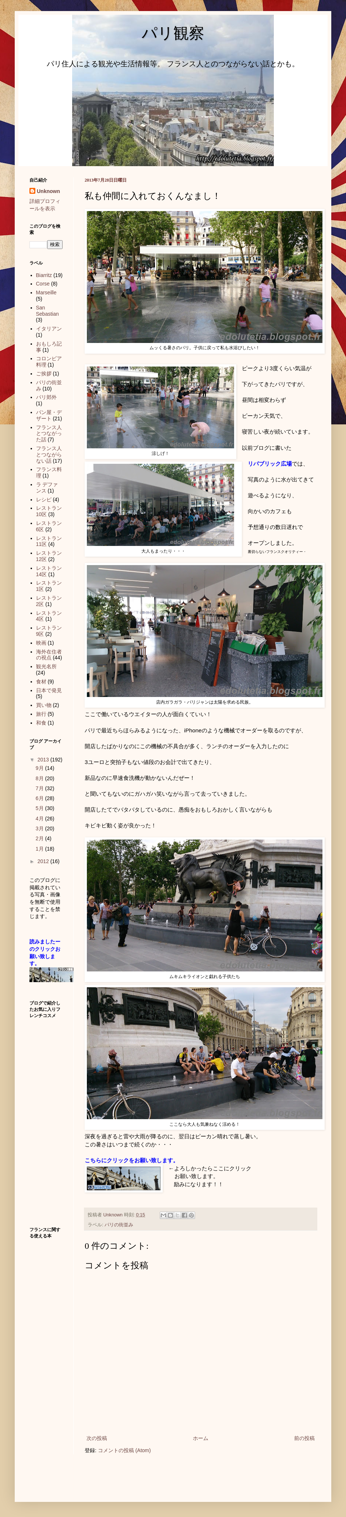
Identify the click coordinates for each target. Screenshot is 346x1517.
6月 (40, 798)
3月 (40, 828)
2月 (40, 838)
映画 (41, 643)
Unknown (48, 191)
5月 (40, 808)
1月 (40, 849)
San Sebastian (47, 311)
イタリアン (49, 329)
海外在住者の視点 (49, 655)
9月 (40, 768)
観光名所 (46, 666)
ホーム (200, 1438)
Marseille (46, 292)
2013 (44, 760)
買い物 (44, 705)
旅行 (41, 714)
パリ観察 (173, 33)
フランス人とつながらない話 (49, 454)
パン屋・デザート (49, 415)
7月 (40, 788)
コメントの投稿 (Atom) (124, 1450)
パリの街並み (119, 1224)
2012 (44, 861)
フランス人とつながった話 (49, 433)
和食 (41, 723)
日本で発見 (49, 690)
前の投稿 (304, 1438)
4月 (40, 818)
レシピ (44, 499)
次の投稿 (96, 1438)
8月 (40, 778)
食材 (41, 681)
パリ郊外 (46, 397)
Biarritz (44, 275)
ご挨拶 (44, 373)
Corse (43, 284)
